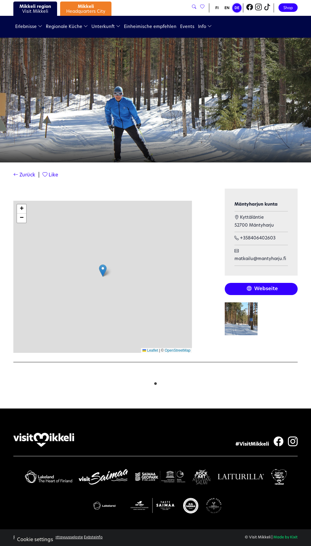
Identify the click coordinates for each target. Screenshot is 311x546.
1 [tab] (155, 382)
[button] (103, 270)
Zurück (24, 175)
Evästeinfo (93, 537)
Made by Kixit (285, 537)
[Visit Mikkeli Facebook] (249, 7)
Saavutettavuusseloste (62, 537)
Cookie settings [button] (35, 539)
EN (227, 8)
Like (50, 175)
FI (217, 8)
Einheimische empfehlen (150, 27)
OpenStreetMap (177, 350)
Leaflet (150, 350)
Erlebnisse (28, 27)
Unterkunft (105, 27)
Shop (288, 8)
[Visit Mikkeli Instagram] (258, 7)
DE (236, 8)
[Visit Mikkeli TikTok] (267, 7)
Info (205, 27)
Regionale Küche (67, 27)
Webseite (262, 289)
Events (187, 27)
